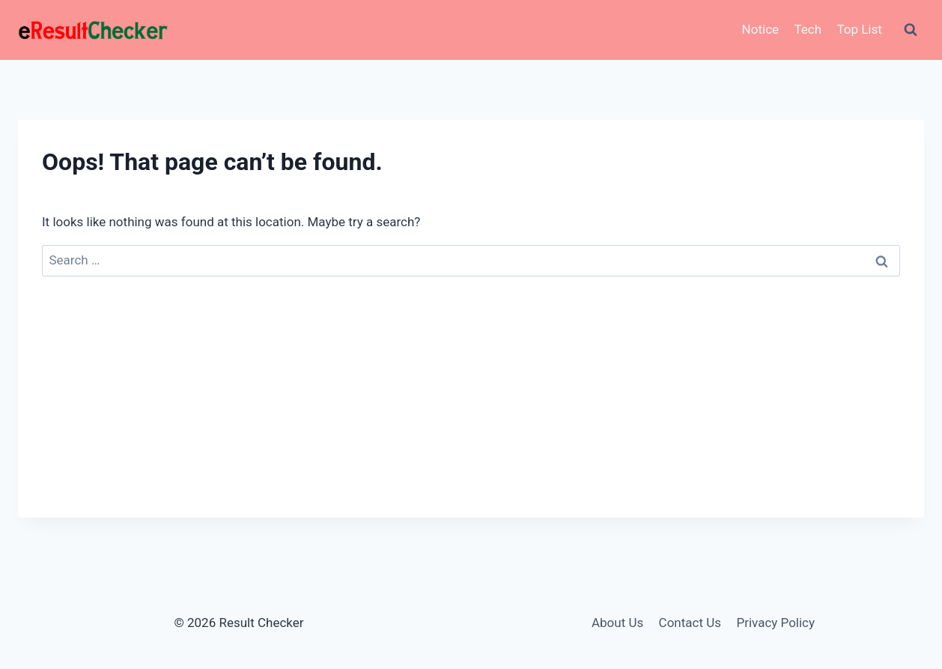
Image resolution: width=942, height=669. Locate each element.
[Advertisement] (471, 413)
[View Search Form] (910, 29)
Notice (760, 29)
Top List (858, 29)
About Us (617, 622)
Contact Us (690, 622)
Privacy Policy (775, 622)
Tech (807, 29)
